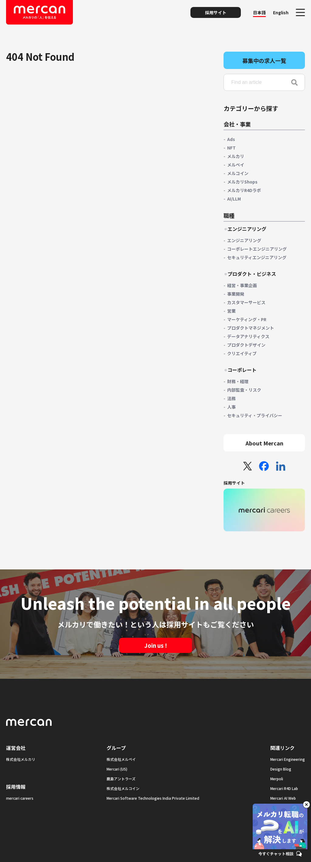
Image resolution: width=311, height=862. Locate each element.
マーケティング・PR (246, 319)
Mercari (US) (117, 768)
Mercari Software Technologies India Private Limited (153, 798)
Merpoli (276, 778)
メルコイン (237, 173)
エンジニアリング (244, 240)
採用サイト (215, 12)
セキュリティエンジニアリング (256, 257)
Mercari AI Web (283, 798)
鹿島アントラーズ (121, 778)
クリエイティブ (242, 353)
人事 (231, 407)
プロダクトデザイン (246, 345)
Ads (231, 139)
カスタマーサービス (246, 302)
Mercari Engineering (287, 759)
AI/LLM (234, 199)
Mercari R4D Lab (284, 788)
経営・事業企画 (242, 285)
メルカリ (235, 156)
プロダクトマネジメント (250, 328)
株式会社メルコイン (123, 788)
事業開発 (235, 294)
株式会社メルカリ (20, 759)
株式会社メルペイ (121, 759)
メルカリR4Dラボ (244, 190)
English (281, 12)
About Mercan (264, 443)
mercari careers (19, 798)
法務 (231, 398)
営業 (231, 311)
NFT (231, 148)
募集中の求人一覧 (264, 60)
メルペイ (235, 165)
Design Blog (280, 768)
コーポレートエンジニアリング (257, 249)
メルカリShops (242, 182)
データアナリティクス (248, 336)
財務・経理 (237, 381)
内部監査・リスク (244, 390)
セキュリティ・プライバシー (254, 415)
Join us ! (155, 645)
